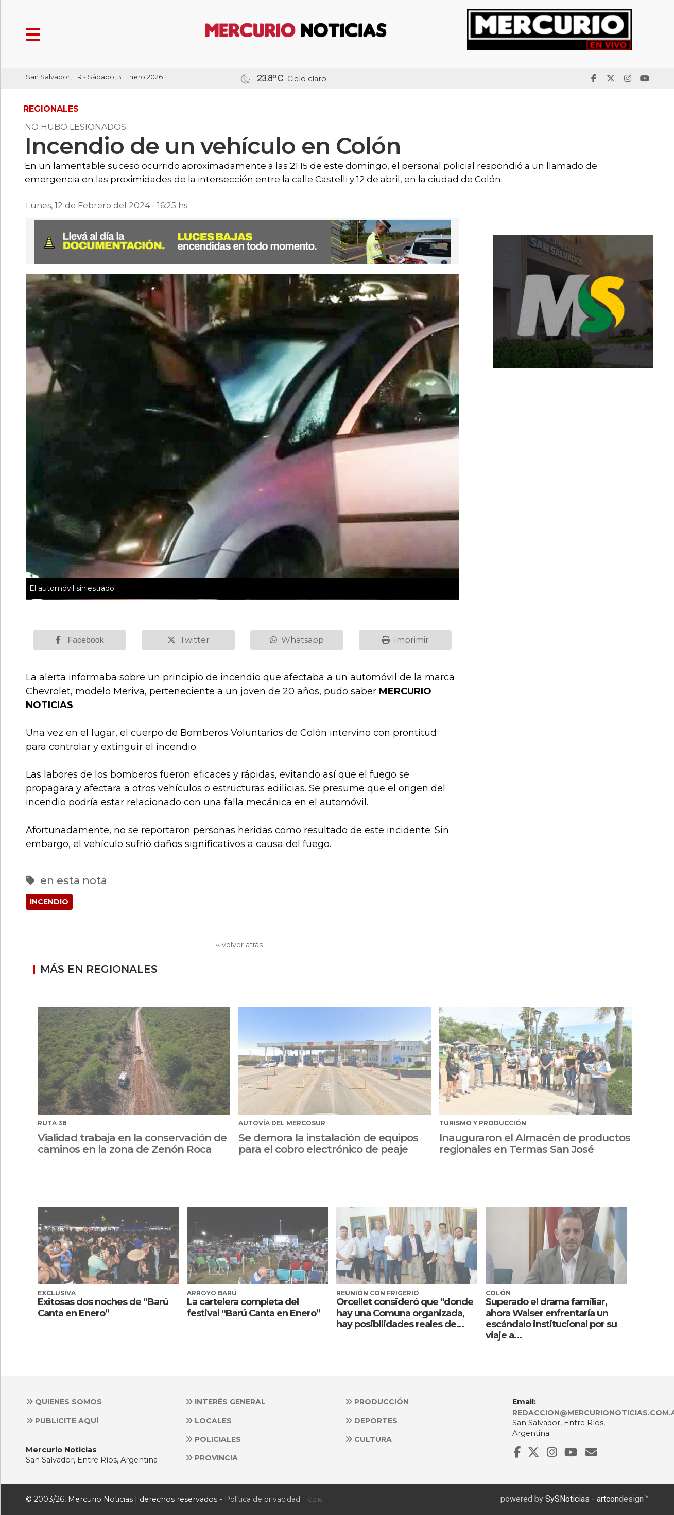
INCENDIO (49, 901)
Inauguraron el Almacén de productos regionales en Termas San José (534, 1143)
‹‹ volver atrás (239, 944)
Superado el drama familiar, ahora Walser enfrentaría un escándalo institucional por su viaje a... (551, 1318)
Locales (208, 1420)
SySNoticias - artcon (582, 1499)
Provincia (211, 1458)
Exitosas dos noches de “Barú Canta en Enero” (103, 1307)
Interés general (225, 1401)
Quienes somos (64, 1401)
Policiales (213, 1439)
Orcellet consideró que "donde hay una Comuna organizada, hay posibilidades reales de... (404, 1313)
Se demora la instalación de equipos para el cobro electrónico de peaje (328, 1143)
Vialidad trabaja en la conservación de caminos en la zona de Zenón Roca (132, 1143)
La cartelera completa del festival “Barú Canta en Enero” (253, 1307)
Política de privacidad (262, 1499)
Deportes (371, 1420)
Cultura (368, 1439)
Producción (377, 1401)
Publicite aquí (62, 1420)
